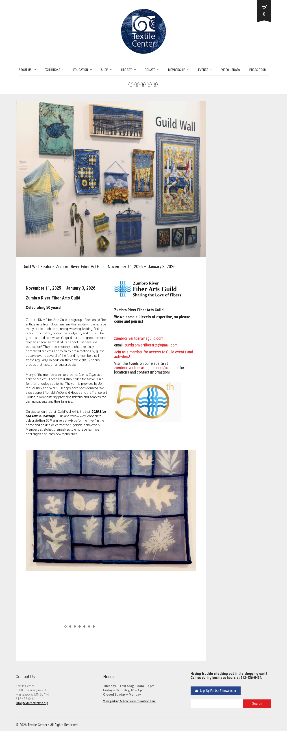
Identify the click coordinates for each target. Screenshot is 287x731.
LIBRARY (126, 70)
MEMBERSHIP (176, 70)
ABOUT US (25, 70)
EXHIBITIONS (52, 70)
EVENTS (203, 70)
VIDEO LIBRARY (230, 70)
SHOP (104, 70)
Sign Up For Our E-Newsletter (215, 691)
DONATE (150, 70)
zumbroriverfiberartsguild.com (138, 338)
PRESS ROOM (257, 70)
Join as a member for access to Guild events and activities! (153, 354)
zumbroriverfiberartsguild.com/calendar (146, 367)
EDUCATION (80, 70)
